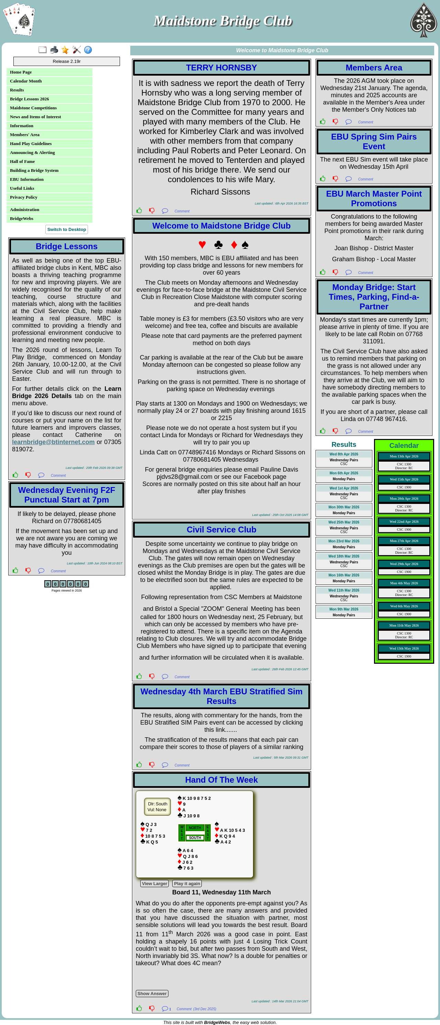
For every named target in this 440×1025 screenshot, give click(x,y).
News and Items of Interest (35, 116)
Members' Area (25, 134)
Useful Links (22, 188)
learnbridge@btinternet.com (53, 442)
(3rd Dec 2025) (204, 1009)
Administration (24, 209)
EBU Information (27, 179)
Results (17, 89)
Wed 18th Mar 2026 (344, 556)
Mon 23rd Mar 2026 (343, 541)
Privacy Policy (23, 197)
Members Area (374, 67)
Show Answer (152, 993)
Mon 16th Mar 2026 (344, 575)
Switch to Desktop (66, 229)
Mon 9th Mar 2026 (344, 609)
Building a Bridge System (34, 170)
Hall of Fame (22, 161)
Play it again (187, 883)
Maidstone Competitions (33, 107)
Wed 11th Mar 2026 (344, 590)
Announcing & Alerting (32, 152)
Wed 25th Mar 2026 (344, 522)
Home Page (21, 72)
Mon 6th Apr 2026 (344, 473)
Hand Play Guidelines (31, 143)
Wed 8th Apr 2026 (344, 454)
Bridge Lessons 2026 (29, 98)
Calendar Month (26, 81)
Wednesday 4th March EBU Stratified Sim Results (222, 696)
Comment (58, 475)
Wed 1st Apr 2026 (344, 488)
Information (21, 125)
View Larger (154, 883)
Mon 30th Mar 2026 (344, 507)
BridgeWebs (21, 218)
